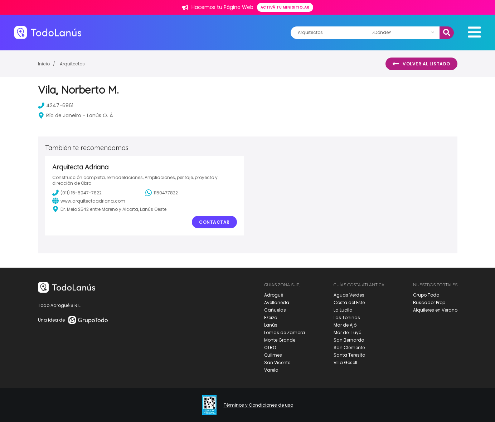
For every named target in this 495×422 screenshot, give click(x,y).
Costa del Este (349, 302)
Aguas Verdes (349, 295)
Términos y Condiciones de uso (258, 405)
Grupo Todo (426, 295)
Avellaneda (276, 302)
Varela (271, 370)
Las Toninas (347, 317)
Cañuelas (275, 310)
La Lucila (343, 310)
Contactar (214, 222)
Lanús (270, 325)
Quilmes (273, 355)
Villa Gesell (345, 362)
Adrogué (273, 295)
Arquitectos (72, 64)
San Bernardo (349, 340)
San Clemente (349, 347)
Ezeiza (270, 317)
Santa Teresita (349, 355)
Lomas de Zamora (284, 332)
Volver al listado (421, 64)
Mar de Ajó (345, 325)
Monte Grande (279, 340)
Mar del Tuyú (347, 332)
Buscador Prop (429, 302)
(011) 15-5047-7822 (77, 192)
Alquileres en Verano (435, 310)
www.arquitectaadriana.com (88, 201)
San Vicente (277, 362)
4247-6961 (55, 105)
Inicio (44, 64)
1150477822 (161, 192)
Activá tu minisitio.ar (285, 7)
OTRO (270, 347)
